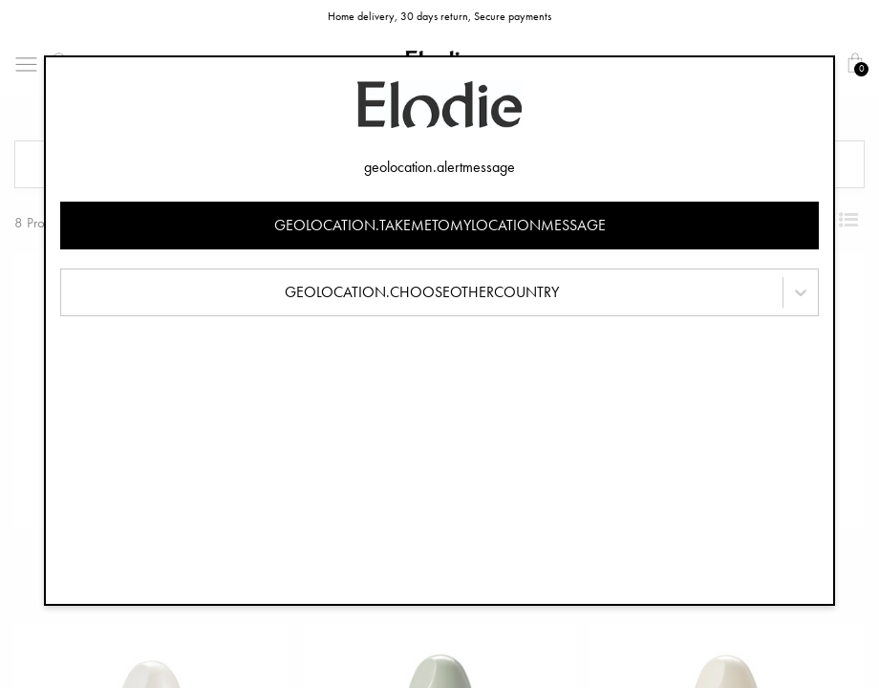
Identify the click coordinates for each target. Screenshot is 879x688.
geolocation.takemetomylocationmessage (440, 225)
